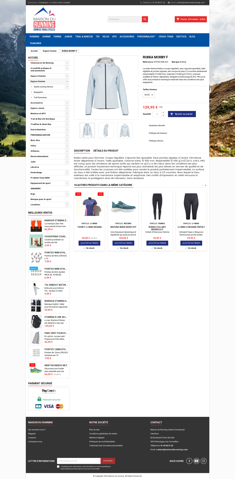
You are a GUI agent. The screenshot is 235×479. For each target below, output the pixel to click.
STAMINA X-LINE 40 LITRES (56, 317)
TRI (97, 36)
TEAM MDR (35, 43)
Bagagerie (38, 92)
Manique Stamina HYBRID (56, 301)
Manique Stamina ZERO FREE (56, 220)
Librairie (35, 167)
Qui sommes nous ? (37, 429)
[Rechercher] (128, 19)
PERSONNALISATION (40, 135)
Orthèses (35, 151)
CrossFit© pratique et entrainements (41, 69)
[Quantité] (157, 114)
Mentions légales (96, 437)
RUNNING (34, 36)
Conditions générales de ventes (103, 433)
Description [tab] (82, 150)
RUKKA (183, 62)
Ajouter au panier (181, 114)
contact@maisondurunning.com (190, 3)
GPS (114, 36)
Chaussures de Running (42, 63)
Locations (35, 204)
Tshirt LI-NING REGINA (89, 227)
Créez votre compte (61, 3)
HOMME (46, 36)
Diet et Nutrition (38, 129)
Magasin (32, 433)
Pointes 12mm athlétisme (56, 349)
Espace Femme (38, 81)
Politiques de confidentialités (102, 441)
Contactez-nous (35, 441)
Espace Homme (38, 76)
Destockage (36, 172)
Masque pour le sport (41, 199)
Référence (148, 62)
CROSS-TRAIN (166, 36)
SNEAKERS (36, 188)
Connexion (43, 3)
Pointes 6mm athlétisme (56, 269)
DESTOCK (181, 36)
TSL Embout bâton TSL (56, 285)
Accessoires (37, 103)
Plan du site (94, 429)
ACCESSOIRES (127, 36)
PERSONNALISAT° (146, 36)
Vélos (33, 146)
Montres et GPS (38, 113)
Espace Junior (37, 108)
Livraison (32, 437)
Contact (156, 422)
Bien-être (35, 140)
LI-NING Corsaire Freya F (191, 227)
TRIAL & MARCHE (84, 36)
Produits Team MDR (40, 178)
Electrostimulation (39, 156)
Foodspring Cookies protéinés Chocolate (56, 236)
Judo (33, 162)
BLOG (192, 36)
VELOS (105, 36)
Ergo (33, 194)
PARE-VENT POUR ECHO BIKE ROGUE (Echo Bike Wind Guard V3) (56, 333)
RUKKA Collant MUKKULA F (157, 228)
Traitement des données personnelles (106, 445)
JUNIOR (68, 36)
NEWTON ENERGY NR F (55, 365)
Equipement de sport (40, 183)
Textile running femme (43, 87)
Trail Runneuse (40, 97)
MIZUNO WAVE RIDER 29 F (123, 227)
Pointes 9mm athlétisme (56, 252)
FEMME (57, 36)
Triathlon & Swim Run (41, 124)
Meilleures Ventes (40, 212)
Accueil (33, 57)
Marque (175, 62)
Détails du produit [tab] (105, 150)
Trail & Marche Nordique (43, 119)
